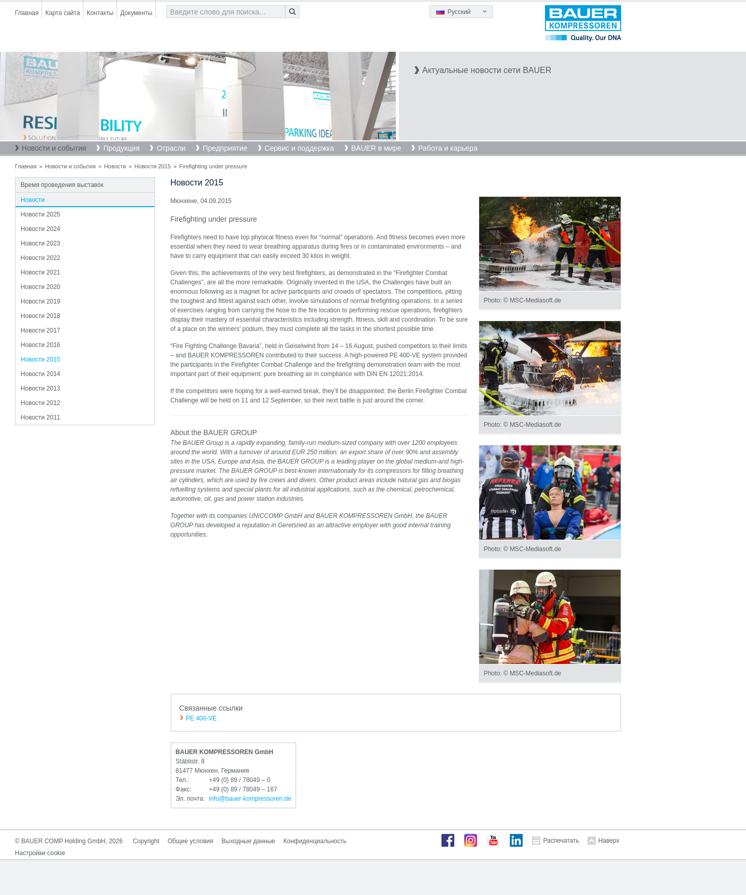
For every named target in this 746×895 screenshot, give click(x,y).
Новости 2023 (40, 243)
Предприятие (225, 148)
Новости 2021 (40, 272)
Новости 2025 (40, 214)
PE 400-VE (201, 718)
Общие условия (190, 841)
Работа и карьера (447, 148)
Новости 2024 (40, 229)
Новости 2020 (40, 287)
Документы (136, 13)
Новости (115, 166)
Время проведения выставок (62, 185)
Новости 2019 (40, 301)
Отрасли (170, 148)
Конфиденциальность (315, 841)
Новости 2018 (40, 316)
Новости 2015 (153, 166)
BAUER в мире (376, 148)
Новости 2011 (40, 417)
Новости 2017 (40, 330)
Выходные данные (248, 841)
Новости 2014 (40, 374)
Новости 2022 (40, 258)
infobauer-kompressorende (250, 798)
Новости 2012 (40, 403)
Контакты (100, 13)
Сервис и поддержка (299, 148)
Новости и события (54, 148)
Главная (27, 13)
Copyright (146, 841)
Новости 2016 (40, 345)
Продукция (121, 148)
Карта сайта (62, 13)
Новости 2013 (40, 388)
